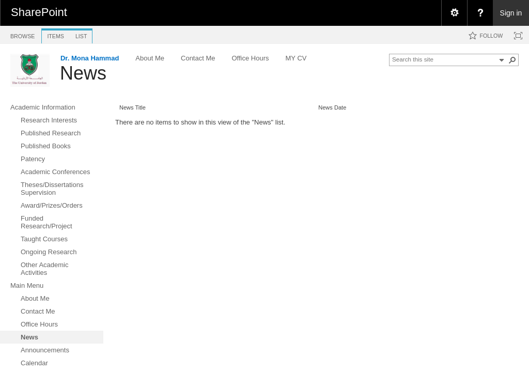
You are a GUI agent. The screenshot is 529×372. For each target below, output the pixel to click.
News (83, 73)
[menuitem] (454, 13)
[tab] (22, 34)
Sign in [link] (511, 13)
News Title (132, 107)
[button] (512, 60)
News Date (332, 107)
